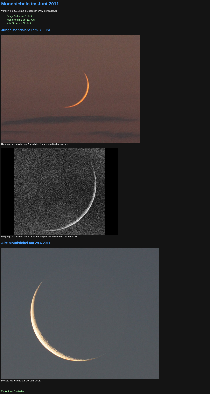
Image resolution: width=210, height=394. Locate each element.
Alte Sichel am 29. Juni (19, 23)
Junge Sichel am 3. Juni (19, 16)
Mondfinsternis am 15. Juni (21, 20)
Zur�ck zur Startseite (12, 391)
